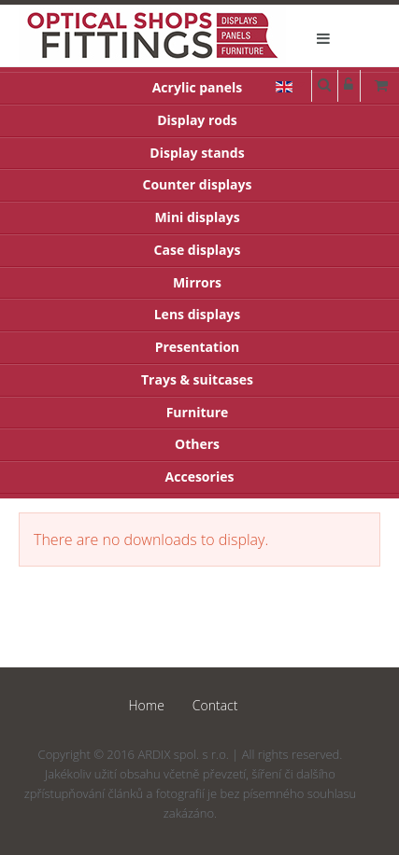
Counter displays (197, 184)
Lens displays (197, 314)
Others (197, 444)
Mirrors (197, 282)
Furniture (197, 412)
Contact (215, 705)
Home (146, 705)
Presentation (197, 347)
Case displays (197, 250)
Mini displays (196, 217)
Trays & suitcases (197, 379)
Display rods (197, 120)
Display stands (197, 152)
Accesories (200, 476)
